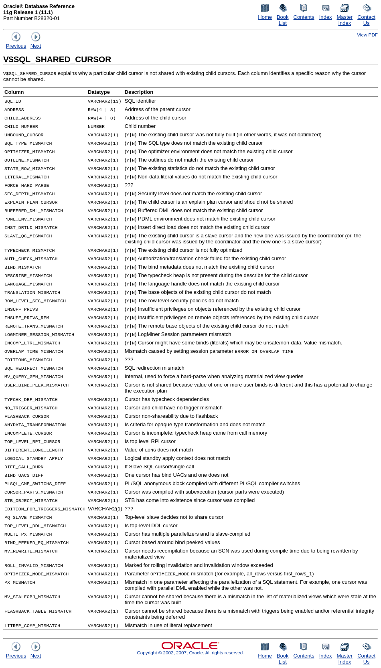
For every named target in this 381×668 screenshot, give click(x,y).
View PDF (367, 34)
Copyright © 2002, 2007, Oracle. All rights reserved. (190, 652)
